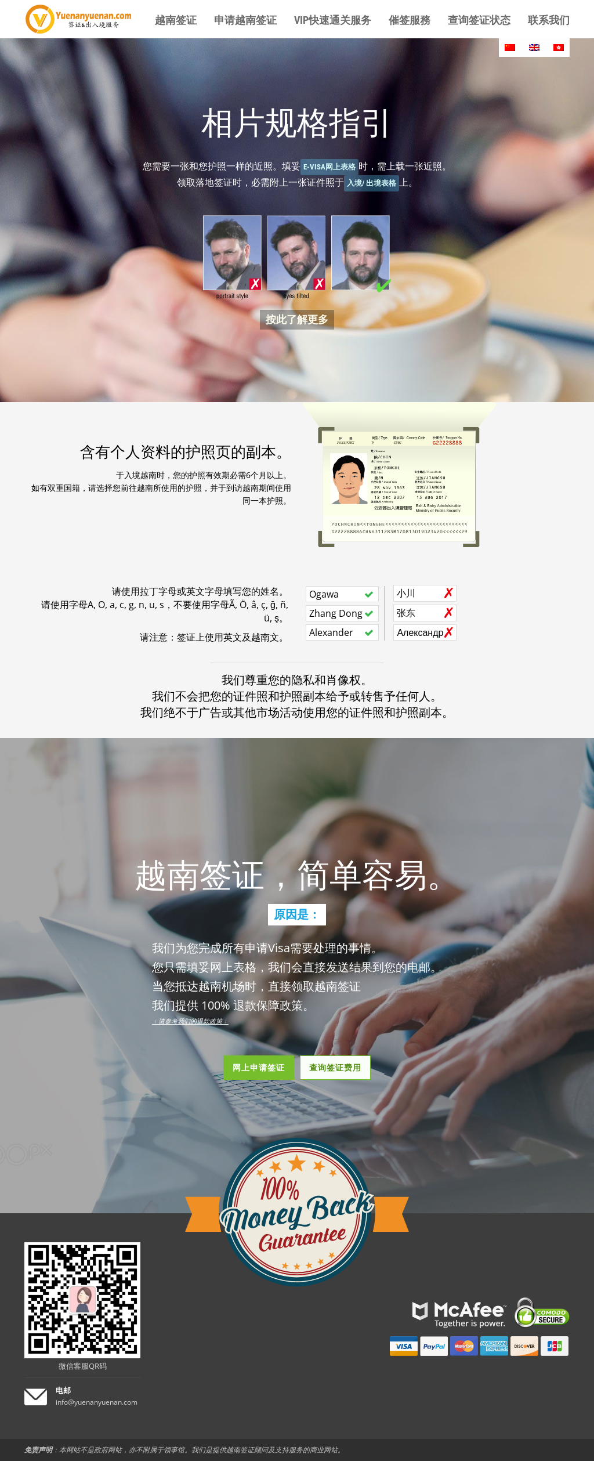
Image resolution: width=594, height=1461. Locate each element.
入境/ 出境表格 (371, 183)
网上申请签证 (259, 1067)
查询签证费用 (335, 1067)
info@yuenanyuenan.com (96, 1402)
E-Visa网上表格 (329, 166)
